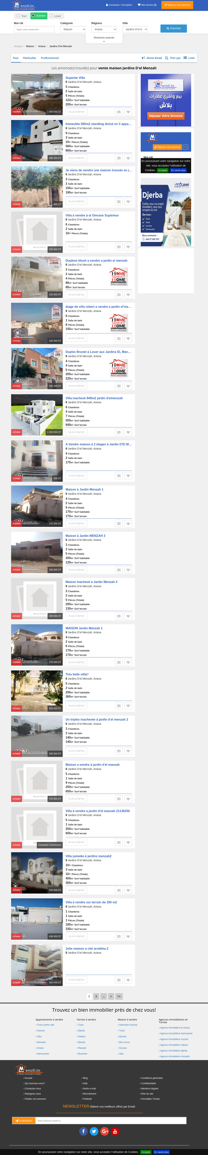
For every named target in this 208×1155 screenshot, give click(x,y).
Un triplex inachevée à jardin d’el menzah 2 (97, 719)
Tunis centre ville (45, 1025)
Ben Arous (124, 1042)
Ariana (40, 1048)
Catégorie (66, 23)
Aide (85, 1083)
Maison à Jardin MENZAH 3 (85, 535)
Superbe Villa (75, 77)
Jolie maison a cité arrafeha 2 (87, 948)
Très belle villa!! (77, 674)
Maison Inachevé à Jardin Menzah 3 (91, 582)
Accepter (145, 1152)
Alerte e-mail (89, 1088)
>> (119, 996)
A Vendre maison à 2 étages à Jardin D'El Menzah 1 (103, 444)
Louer (57, 16)
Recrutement (89, 1093)
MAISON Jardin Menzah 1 (84, 628)
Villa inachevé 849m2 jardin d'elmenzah (94, 398)
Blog (85, 1078)
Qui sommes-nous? (35, 1083)
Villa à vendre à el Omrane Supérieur (92, 215)
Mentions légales (150, 1088)
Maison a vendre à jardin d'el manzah (93, 764)
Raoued (81, 1048)
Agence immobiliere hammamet (175, 1033)
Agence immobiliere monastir (174, 1056)
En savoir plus (161, 1152)
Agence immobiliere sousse (173, 1039)
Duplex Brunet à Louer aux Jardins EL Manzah (99, 351)
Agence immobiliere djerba (173, 1050)
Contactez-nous (33, 1088)
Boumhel (82, 1053)
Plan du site (147, 1093)
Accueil (28, 1078)
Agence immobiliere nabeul (173, 1045)
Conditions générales (152, 1078)
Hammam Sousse (127, 1025)
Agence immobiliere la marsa (174, 1027)
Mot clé (18, 23)
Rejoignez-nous (33, 1093)
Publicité (87, 1099)
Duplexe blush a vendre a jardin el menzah (96, 260)
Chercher (174, 28)
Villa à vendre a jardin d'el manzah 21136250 (98, 811)
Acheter (40, 15)
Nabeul (81, 1036)
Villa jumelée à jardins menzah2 (89, 856)
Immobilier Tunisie (150, 1099)
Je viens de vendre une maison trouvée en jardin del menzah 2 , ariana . (118, 170)
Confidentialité (148, 1083)
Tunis (80, 1025)
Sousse (40, 1030)
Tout (23, 16)
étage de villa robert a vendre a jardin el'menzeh (100, 306)
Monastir (41, 1042)
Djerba (81, 1030)
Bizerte (81, 1042)
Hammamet (42, 1053)
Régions (96, 23)
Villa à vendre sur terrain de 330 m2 (91, 902)
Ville (125, 23)
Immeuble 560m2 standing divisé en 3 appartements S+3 (107, 124)
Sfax (39, 1036)
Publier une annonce (35, 1099)
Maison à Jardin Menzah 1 (84, 489)
